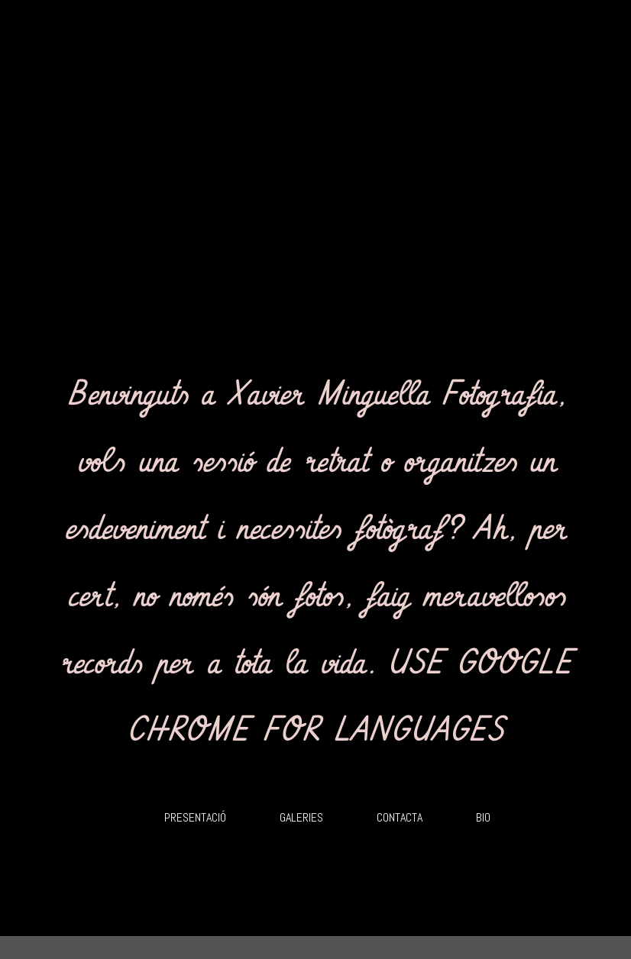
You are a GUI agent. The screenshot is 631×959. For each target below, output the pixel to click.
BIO (483, 817)
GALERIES (301, 817)
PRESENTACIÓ (195, 817)
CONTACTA (399, 817)
